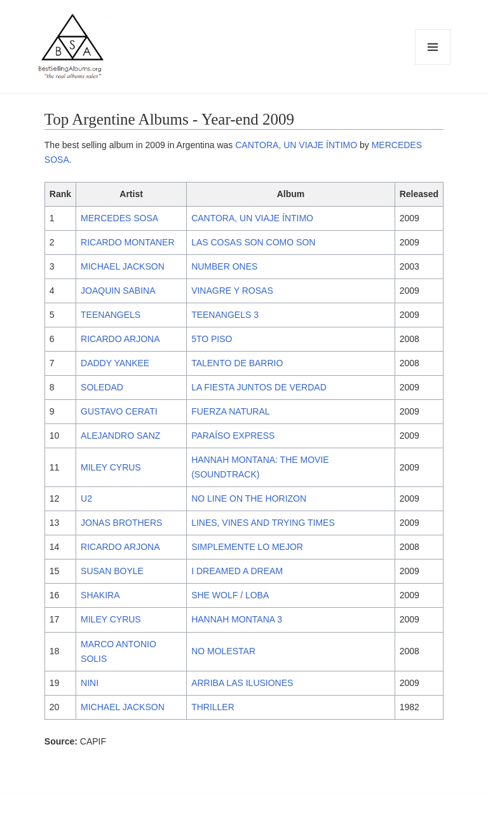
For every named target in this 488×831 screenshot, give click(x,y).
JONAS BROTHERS (121, 523)
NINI (89, 683)
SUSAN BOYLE (112, 571)
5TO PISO (211, 339)
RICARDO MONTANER (128, 242)
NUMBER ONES (224, 266)
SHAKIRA (100, 595)
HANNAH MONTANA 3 (236, 619)
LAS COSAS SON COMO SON (253, 242)
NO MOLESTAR (223, 651)
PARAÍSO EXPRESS (232, 435)
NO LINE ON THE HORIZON (248, 498)
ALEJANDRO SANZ (120, 435)
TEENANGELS (110, 315)
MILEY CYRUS (111, 467)
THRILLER (212, 707)
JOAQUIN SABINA (118, 290)
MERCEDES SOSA (119, 218)
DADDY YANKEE (115, 363)
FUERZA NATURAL (230, 411)
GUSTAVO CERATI (119, 411)
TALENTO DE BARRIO (237, 363)
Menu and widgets (433, 64)
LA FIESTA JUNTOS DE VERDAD (259, 387)
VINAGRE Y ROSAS (232, 290)
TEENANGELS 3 (225, 315)
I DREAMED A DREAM (237, 571)
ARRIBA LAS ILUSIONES (242, 683)
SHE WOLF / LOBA (230, 595)
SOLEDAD (102, 387)
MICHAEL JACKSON (123, 266)
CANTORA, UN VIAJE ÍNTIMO (296, 145)
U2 (86, 498)
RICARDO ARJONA (120, 339)
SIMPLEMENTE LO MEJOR (247, 547)
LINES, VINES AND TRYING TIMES (263, 523)
